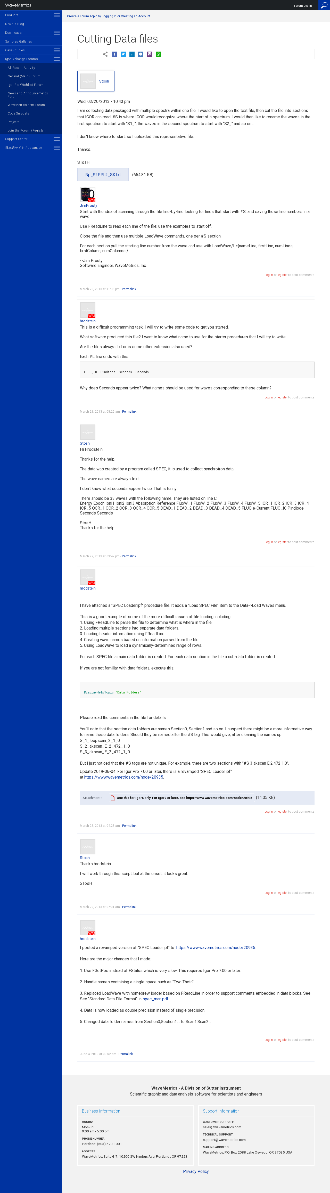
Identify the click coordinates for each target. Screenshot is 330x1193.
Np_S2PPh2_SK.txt (103, 174)
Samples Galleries (18, 41)
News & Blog (14, 24)
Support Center (16, 139)
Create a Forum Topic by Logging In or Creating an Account (108, 16)
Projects (14, 122)
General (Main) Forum (24, 76)
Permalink (129, 289)
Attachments (92, 798)
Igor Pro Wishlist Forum (26, 85)
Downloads (13, 33)
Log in (269, 275)
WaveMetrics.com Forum (26, 105)
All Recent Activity (21, 68)
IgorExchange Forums (21, 59)
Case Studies (15, 50)
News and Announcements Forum (28, 95)
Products (12, 15)
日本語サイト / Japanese (23, 148)
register (282, 275)
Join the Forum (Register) (27, 130)
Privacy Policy (196, 1171)
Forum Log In (303, 5)
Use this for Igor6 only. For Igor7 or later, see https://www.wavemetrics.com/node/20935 (184, 798)
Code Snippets (18, 113)
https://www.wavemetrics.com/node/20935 (123, 777)
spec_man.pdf (155, 998)
